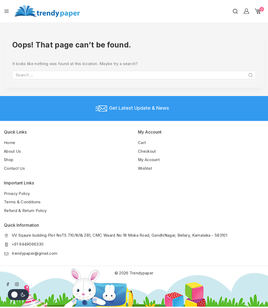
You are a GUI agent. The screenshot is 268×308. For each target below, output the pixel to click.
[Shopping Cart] (259, 11)
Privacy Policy (17, 192)
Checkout (147, 150)
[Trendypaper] (47, 11)
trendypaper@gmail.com (35, 252)
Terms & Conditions (22, 201)
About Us (12, 150)
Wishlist (145, 167)
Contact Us (14, 167)
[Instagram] (17, 283)
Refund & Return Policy (25, 209)
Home (9, 142)
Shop (8, 159)
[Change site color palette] (18, 294)
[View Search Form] (235, 11)
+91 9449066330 (28, 243)
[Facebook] (8, 283)
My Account (149, 159)
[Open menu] (6, 11)
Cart (142, 142)
